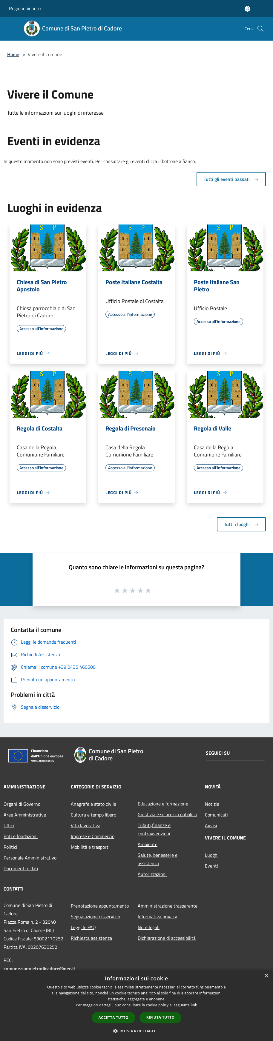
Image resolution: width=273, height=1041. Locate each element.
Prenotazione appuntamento (100, 905)
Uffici (9, 825)
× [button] (266, 976)
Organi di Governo (22, 804)
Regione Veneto (25, 8)
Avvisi (211, 825)
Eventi (211, 865)
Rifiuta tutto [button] (160, 1017)
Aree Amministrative (25, 814)
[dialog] (136, 1005)
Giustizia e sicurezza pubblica (167, 814)
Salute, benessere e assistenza (157, 859)
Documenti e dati (21, 868)
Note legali (148, 927)
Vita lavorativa (85, 825)
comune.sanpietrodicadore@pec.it (39, 968)
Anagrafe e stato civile (93, 804)
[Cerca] (260, 28)
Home (13, 54)
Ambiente (147, 844)
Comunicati (216, 814)
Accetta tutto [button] (113, 1017)
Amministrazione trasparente (167, 905)
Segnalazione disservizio (95, 916)
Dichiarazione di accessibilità (167, 938)
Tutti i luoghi (241, 524)
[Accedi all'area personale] (247, 9)
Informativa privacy (157, 916)
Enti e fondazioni (21, 836)
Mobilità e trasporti (90, 847)
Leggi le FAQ (83, 927)
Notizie (212, 804)
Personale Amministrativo (30, 857)
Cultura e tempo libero (93, 814)
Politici (10, 847)
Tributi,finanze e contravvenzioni (154, 829)
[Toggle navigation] (12, 28)
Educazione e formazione (163, 803)
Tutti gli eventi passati (231, 179)
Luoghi (212, 855)
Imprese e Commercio (92, 836)
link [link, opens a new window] (194, 1005)
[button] (136, 1031)
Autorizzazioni (152, 874)
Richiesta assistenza (91, 938)
